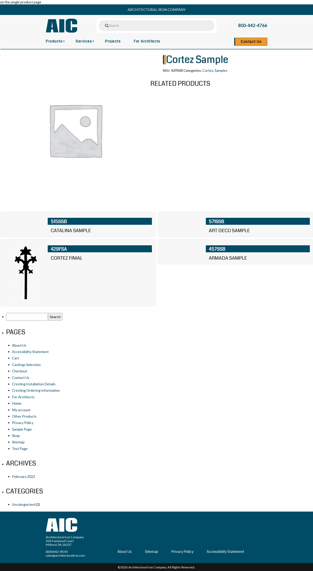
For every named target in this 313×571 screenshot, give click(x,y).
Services (84, 41)
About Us (19, 345)
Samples (221, 70)
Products (54, 41)
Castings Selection (26, 364)
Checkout (19, 371)
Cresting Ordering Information (36, 390)
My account (21, 410)
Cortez (207, 70)
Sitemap (18, 442)
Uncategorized (23, 504)
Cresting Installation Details (33, 384)
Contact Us (251, 41)
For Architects (147, 41)
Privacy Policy (23, 422)
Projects (113, 41)
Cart (15, 358)
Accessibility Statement (30, 351)
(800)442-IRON (57, 551)
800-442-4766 (252, 25)
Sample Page (22, 429)
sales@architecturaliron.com (65, 555)
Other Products (24, 416)
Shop (16, 435)
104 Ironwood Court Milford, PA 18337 (60, 542)
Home (17, 403)
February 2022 (23, 476)
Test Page (20, 448)
